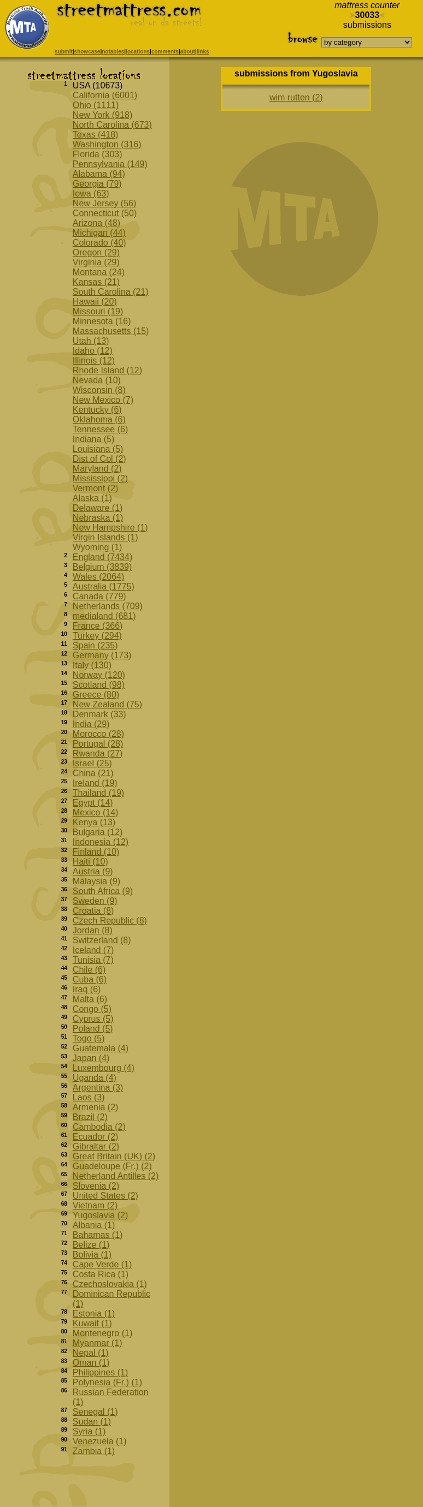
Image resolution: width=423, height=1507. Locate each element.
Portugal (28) (98, 743)
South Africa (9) (103, 891)
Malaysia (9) (96, 881)
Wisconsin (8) (99, 390)
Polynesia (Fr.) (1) (107, 1382)
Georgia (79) (97, 183)
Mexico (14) (96, 812)
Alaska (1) (92, 498)
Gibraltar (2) (96, 1146)
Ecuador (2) (96, 1136)
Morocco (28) (98, 733)
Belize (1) (91, 1244)
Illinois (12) (94, 360)
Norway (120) (99, 675)
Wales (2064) (99, 576)
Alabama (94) (99, 173)
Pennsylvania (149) (110, 164)
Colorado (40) (99, 242)
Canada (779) (99, 596)
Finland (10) (96, 851)
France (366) (98, 625)
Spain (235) (95, 645)
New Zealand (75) (107, 704)
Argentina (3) (98, 1087)
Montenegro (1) (102, 1333)
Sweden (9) (95, 901)
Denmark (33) (99, 714)
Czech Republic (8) (110, 920)
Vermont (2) (96, 488)
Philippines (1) (100, 1372)
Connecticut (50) (105, 213)
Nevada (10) (97, 380)
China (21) (93, 773)
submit (64, 52)
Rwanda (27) (98, 753)
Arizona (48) (96, 223)
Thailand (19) (98, 792)
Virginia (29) (96, 262)
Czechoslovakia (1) (110, 1284)
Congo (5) (92, 1009)
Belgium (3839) (102, 566)
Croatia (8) (93, 910)
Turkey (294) (97, 635)
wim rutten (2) (296, 97)
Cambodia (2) (99, 1126)
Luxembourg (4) (103, 1068)
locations (138, 52)
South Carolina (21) (111, 291)
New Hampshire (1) (110, 527)
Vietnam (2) (95, 1205)
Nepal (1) (91, 1352)
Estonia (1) (94, 1313)
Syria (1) (89, 1431)
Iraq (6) (87, 989)
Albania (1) (94, 1225)
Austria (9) (93, 871)
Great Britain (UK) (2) (114, 1156)
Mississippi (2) (100, 478)
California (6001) (105, 95)
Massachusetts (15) (111, 331)
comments (165, 52)
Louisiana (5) (98, 449)
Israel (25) (92, 763)
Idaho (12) (93, 350)
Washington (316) (107, 144)
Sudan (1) (92, 1421)
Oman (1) (91, 1362)
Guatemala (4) (100, 1048)
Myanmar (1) (97, 1343)
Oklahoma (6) (99, 419)
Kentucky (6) (97, 409)
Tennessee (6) (100, 429)
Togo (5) (89, 1038)
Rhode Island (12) (107, 370)
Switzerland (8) (102, 940)
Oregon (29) (96, 252)
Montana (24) (99, 272)
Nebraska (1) (98, 517)
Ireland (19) (95, 783)
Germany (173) (102, 655)
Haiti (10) (90, 861)
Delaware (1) (98, 508)
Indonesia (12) (100, 842)
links (203, 52)
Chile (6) (89, 969)
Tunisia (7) (93, 959)
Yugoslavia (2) (100, 1215)
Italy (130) (92, 665)
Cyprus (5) (93, 1018)
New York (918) (102, 115)
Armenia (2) (96, 1107)
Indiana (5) (94, 439)
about (187, 52)
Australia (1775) (103, 586)
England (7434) (102, 557)
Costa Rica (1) (100, 1274)
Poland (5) (93, 1028)
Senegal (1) (95, 1411)
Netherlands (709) (108, 606)
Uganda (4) (94, 1077)
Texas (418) (96, 134)
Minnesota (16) (102, 321)
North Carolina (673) (112, 124)
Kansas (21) (96, 282)
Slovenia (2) (96, 1185)
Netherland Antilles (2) (115, 1176)
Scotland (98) (99, 684)
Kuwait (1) (92, 1323)
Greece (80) (96, 694)
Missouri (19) (98, 311)
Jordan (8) (93, 930)
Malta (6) (90, 999)
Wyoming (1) (97, 547)
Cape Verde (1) (102, 1264)
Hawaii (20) (95, 301)
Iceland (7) (93, 950)
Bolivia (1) (92, 1254)
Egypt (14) (93, 802)
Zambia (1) (94, 1451)
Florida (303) (97, 154)
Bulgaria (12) (98, 832)
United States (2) (105, 1195)
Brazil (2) (90, 1117)
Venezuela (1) (100, 1441)
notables (113, 52)
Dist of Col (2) (99, 458)
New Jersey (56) (104, 203)
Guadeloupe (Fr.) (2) (112, 1166)
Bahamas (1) (98, 1235)
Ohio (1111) (96, 105)
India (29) (91, 724)
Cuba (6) (90, 979)
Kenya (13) (94, 822)
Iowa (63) (91, 193)
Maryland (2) (97, 468)
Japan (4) (91, 1058)
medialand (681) (104, 616)
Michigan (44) (99, 232)
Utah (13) (91, 341)
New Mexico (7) (103, 399)
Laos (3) (89, 1097)
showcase (87, 52)
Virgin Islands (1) (105, 537)
